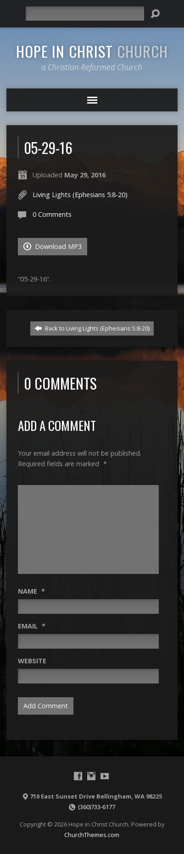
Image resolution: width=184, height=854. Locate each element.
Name (31, 591)
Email (31, 626)
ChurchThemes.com (91, 835)
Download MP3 (52, 246)
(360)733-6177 (96, 807)
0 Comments (52, 214)
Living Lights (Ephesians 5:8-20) (80, 194)
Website (32, 660)
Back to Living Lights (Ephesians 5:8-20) (92, 328)
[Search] (85, 13)
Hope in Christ (92, 51)
